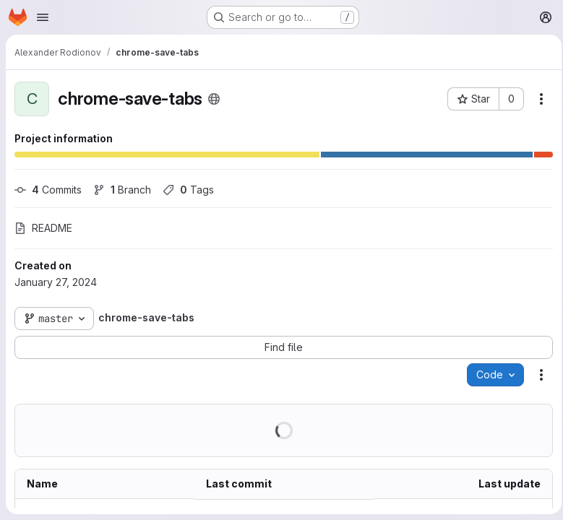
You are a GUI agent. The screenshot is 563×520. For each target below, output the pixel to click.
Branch (122, 189)
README (43, 228)
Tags (188, 189)
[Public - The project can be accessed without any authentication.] (214, 99)
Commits (48, 189)
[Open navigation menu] (42, 17)
